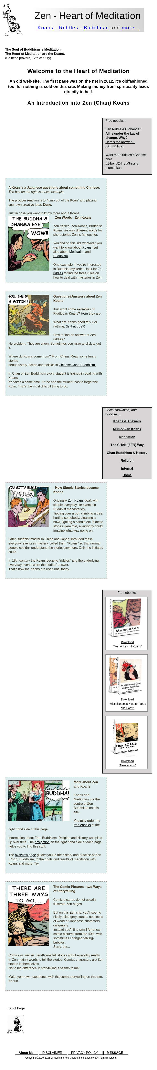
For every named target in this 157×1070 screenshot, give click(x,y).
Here (85, 313)
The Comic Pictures (68, 887)
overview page (25, 855)
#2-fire (120, 163)
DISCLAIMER (52, 1053)
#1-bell (110, 163)
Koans (45, 27)
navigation (42, 842)
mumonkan (113, 167)
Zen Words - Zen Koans (73, 217)
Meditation (76, 251)
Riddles (68, 27)
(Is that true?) (75, 326)
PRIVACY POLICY (84, 1053)
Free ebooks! (114, 120)
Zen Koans (76, 500)
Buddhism (96, 27)
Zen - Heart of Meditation (87, 15)
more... (131, 27)
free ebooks (82, 825)
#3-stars (132, 163)
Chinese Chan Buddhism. (77, 365)
